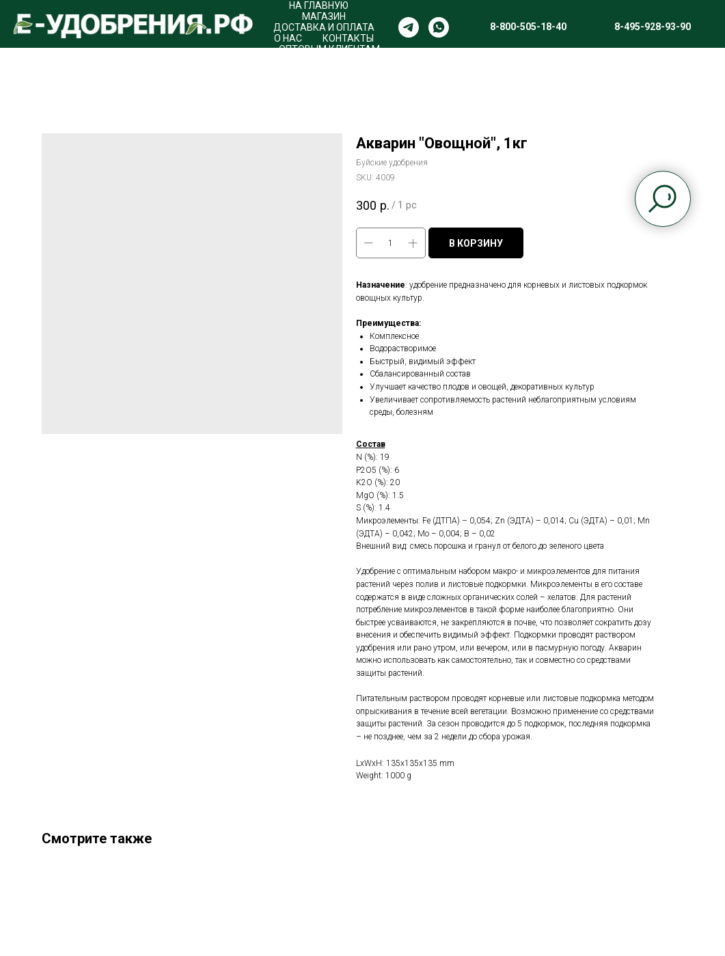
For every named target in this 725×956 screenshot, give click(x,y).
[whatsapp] (438, 27)
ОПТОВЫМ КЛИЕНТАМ (329, 49)
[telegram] (408, 27)
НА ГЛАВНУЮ (318, 5)
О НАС (288, 38)
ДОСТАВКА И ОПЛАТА (323, 27)
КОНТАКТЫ (348, 38)
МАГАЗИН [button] (324, 16)
